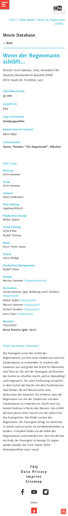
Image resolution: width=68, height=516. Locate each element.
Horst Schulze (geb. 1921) (19, 329)
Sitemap (34, 481)
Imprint (34, 476)
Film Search (27, 19)
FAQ (34, 467)
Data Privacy (34, 472)
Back (7, 43)
